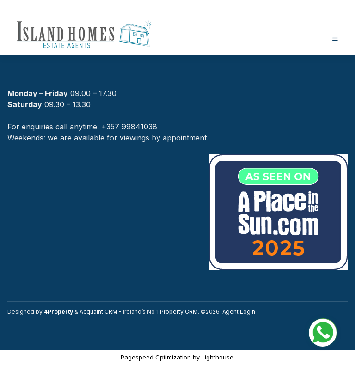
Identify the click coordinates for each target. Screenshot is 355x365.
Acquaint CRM (98, 311)
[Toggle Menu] (335, 38)
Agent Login (238, 311)
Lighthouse (217, 357)
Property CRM (179, 311)
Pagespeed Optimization (156, 357)
